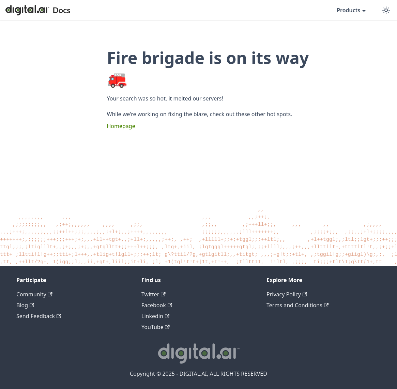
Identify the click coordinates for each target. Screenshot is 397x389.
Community (34, 294)
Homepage (121, 126)
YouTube (155, 327)
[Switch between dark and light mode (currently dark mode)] (386, 10)
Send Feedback (38, 316)
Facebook (156, 305)
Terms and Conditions (297, 305)
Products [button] (348, 10)
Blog (25, 305)
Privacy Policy (286, 294)
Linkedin (155, 316)
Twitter (153, 294)
